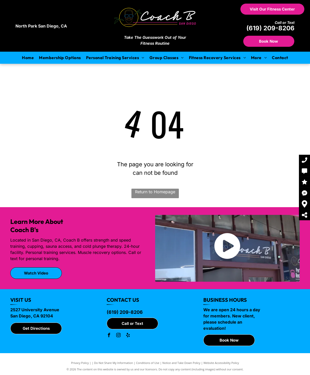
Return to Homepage (155, 191)
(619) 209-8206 (270, 28)
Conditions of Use (148, 363)
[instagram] (118, 336)
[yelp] (127, 336)
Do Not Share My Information (113, 363)
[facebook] (108, 336)
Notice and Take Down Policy (181, 363)
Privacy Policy (80, 363)
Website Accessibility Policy (221, 363)
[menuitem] (27, 57)
